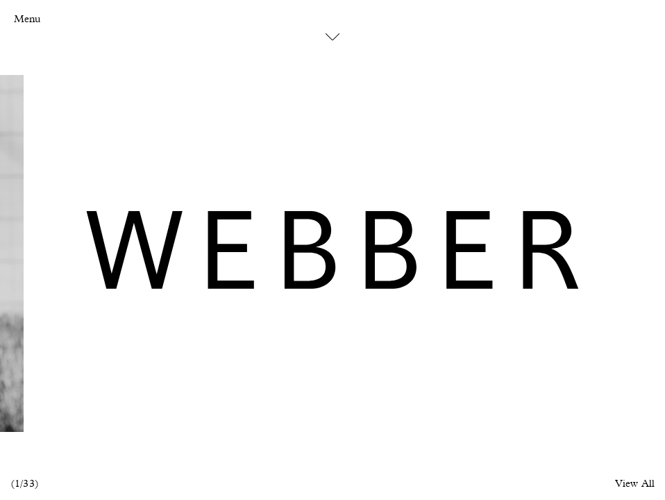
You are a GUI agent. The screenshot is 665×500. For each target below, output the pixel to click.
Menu (27, 19)
